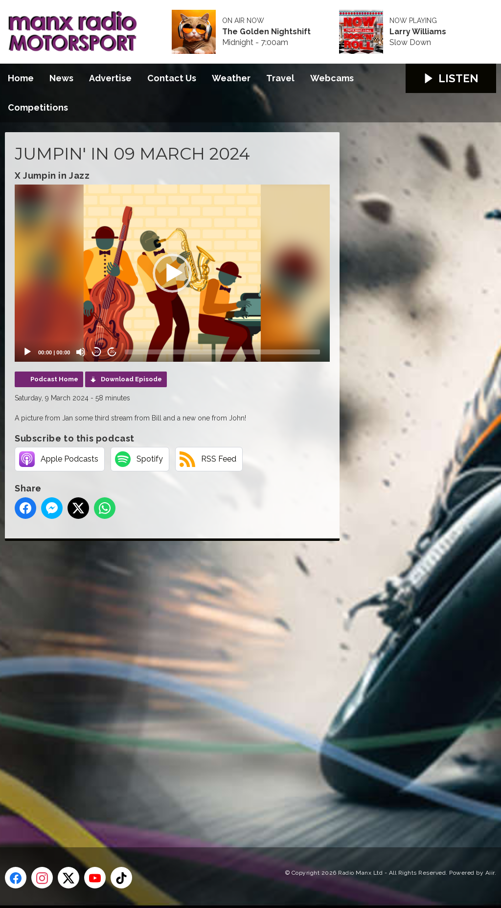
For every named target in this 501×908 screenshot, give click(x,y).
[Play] (27, 352)
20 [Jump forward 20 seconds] (112, 351)
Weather (231, 78)
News (61, 78)
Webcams (332, 78)
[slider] (222, 351)
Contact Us (171, 78)
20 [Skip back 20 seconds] (96, 351)
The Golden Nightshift (266, 31)
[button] (172, 273)
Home (21, 78)
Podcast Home (54, 379)
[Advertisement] (188, 683)
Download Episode (131, 379)
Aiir (490, 872)
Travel (280, 78)
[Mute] (81, 352)
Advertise (110, 78)
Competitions (38, 107)
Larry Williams (417, 31)
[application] (172, 273)
